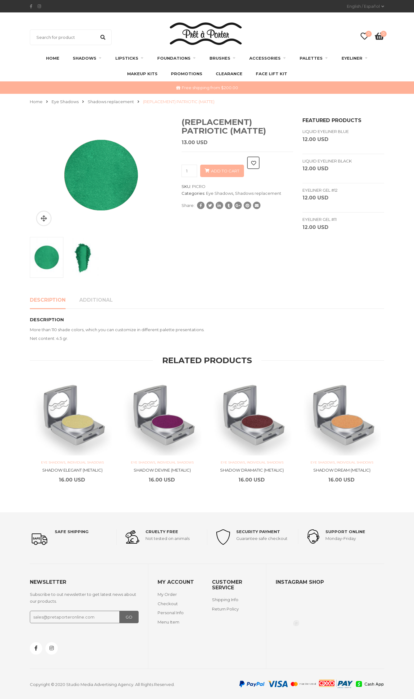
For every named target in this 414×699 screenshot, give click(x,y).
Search (103, 37)
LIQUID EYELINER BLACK (327, 160)
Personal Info (171, 612)
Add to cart (225, 170)
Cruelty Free (161, 531)
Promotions (186, 73)
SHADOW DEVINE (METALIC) (162, 470)
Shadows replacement (111, 101)
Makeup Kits (142, 73)
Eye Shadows (65, 101)
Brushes (219, 58)
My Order (167, 594)
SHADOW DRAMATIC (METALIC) (252, 470)
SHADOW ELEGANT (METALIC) (72, 470)
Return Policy (225, 608)
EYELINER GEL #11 (319, 219)
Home (52, 58)
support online (345, 531)
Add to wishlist (253, 163)
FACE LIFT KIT (271, 73)
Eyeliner (352, 58)
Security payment (258, 531)
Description (48, 300)
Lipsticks (126, 58)
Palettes (311, 58)
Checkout (168, 603)
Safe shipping (72, 531)
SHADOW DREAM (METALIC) (341, 470)
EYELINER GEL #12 (320, 190)
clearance (229, 73)
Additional (96, 300)
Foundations (174, 58)
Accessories (265, 58)
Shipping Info (225, 599)
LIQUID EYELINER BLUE (325, 131)
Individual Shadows (85, 462)
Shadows (84, 58)
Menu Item (168, 621)
